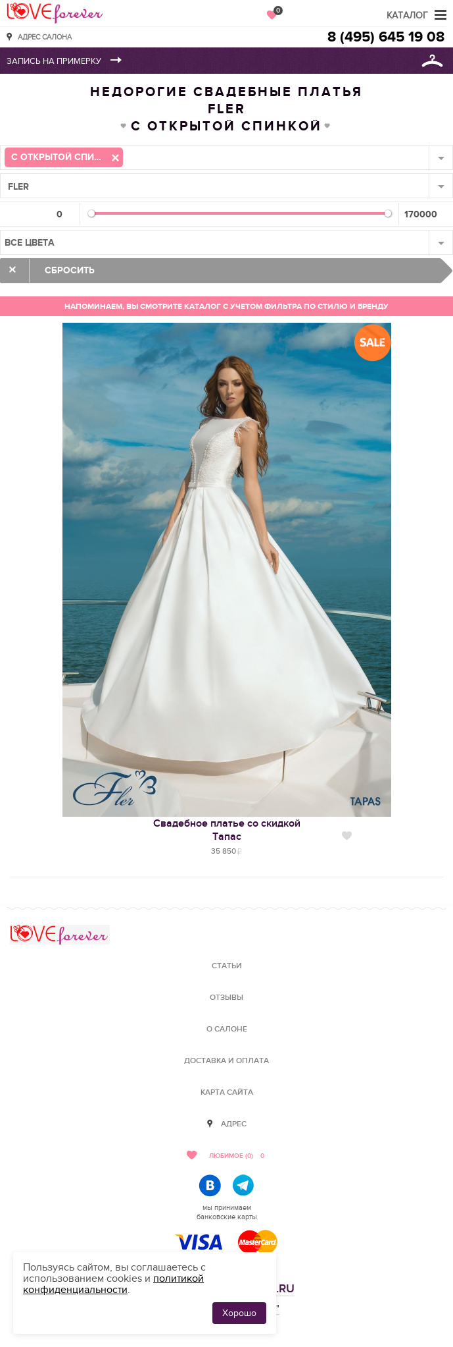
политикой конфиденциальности (113, 1284)
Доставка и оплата (226, 1061)
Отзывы (226, 998)
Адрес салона (45, 36)
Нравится (347, 835)
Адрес (234, 1124)
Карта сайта (227, 1092)
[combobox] (226, 157)
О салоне (226, 1029)
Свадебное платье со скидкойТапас (226, 830)
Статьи (227, 966)
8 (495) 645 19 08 (385, 37)
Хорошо (239, 1313)
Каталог (407, 15)
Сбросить (70, 270)
